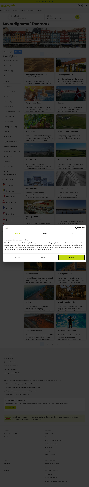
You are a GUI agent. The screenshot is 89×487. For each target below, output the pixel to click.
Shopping (7, 467)
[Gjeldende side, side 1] (42, 54)
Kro (46, 437)
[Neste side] (74, 54)
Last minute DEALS (10, 433)
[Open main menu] (86, 5)
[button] (26, 17)
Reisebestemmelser (52, 463)
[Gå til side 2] (47, 54)
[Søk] (77, 17)
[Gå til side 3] (52, 54)
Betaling (48, 467)
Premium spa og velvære (53, 440)
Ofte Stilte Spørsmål (52, 470)
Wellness (48, 451)
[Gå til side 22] (68, 54)
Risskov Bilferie (5, 10)
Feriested (48, 447)
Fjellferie (7, 463)
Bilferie (6, 470)
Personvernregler (51, 477)
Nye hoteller (49, 433)
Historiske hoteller (51, 444)
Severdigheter (18, 10)
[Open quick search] (79, 5)
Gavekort (48, 474)
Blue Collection (50, 455)
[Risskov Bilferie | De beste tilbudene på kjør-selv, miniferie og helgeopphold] (8, 5)
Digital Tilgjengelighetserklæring (56, 481)
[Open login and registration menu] (82, 5)
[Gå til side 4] (58, 54)
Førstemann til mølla (11, 437)
